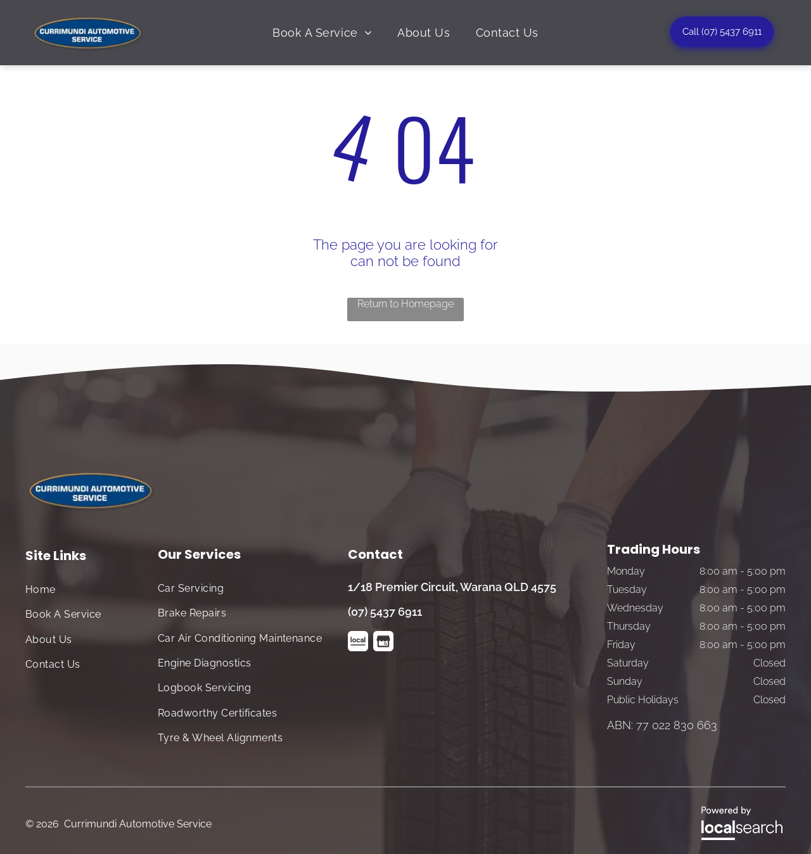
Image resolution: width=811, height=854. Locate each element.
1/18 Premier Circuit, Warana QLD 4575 (452, 587)
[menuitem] (322, 32)
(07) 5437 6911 (385, 611)
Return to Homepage (405, 304)
